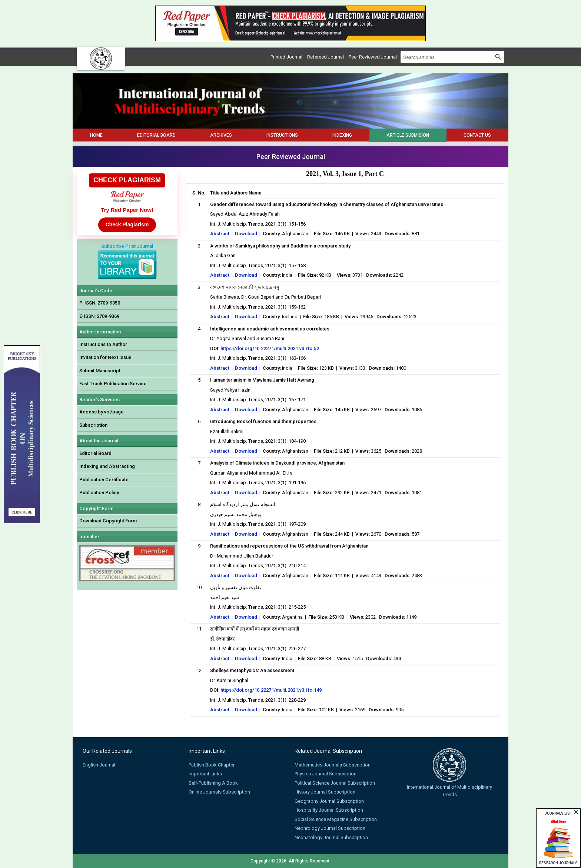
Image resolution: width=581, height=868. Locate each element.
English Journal (99, 765)
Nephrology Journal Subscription (330, 828)
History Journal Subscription (325, 792)
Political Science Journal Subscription (335, 783)
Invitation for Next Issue (105, 357)
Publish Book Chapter (212, 765)
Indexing (342, 135)
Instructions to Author (103, 344)
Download (246, 233)
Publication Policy (99, 492)
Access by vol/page (101, 412)
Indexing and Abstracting (107, 466)
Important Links (205, 773)
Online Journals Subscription (219, 792)
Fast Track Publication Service (113, 383)
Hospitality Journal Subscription (329, 810)
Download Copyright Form (108, 520)
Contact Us (477, 135)
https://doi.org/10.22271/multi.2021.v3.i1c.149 (271, 690)
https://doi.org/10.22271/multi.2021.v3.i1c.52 (269, 348)
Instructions (282, 135)
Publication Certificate (104, 479)
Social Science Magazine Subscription (336, 819)
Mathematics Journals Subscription (333, 765)
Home (96, 135)
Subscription (93, 425)
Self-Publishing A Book (213, 783)
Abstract (219, 233)
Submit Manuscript (99, 370)
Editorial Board (156, 135)
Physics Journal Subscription (325, 773)
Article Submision (407, 135)
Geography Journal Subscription (329, 801)
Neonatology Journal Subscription (331, 837)
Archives (221, 135)
